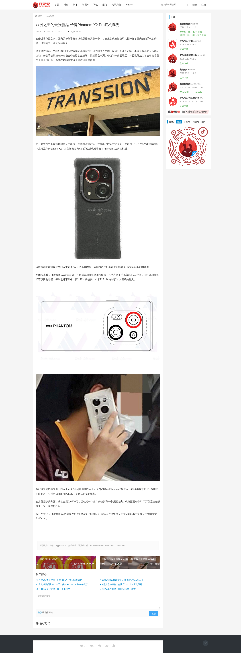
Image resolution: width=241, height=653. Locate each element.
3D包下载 (197, 32)
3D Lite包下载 (199, 35)
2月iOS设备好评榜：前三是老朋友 (53, 589)
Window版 (185, 92)
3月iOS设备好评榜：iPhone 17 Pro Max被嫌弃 (59, 580)
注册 (203, 4)
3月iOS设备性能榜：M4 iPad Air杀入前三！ (123, 580)
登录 (194, 4)
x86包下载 (185, 35)
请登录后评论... (98, 601)
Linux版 (198, 92)
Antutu (39, 31)
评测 (85, 4)
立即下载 (184, 49)
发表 (154, 613)
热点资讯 (50, 16)
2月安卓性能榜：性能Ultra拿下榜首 (119, 589)
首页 (38, 16)
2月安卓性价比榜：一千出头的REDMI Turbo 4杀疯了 (62, 584)
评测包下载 (185, 32)
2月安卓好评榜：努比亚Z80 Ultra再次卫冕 (122, 584)
